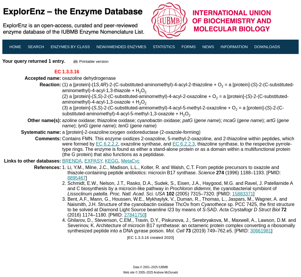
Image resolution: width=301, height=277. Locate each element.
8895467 (76, 177)
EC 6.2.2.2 (107, 143)
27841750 (134, 214)
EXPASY (93, 160)
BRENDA (72, 160)
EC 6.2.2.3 (184, 143)
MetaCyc (130, 160)
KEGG (111, 160)
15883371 (242, 193)
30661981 (260, 230)
